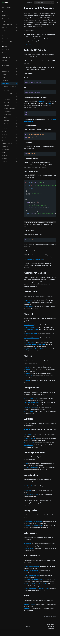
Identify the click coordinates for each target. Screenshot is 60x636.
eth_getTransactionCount (31, 570)
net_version (27, 373)
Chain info (10, 105)
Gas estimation (10, 111)
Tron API (9, 152)
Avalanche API (9, 83)
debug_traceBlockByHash (31, 398)
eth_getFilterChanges (29, 438)
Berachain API (9, 149)
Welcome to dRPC (6, 7)
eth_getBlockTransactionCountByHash (34, 344)
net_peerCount (28, 376)
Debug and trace (10, 97)
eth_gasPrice (27, 490)
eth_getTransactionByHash (31, 566)
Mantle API (9, 129)
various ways (41, 101)
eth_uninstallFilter (29, 443)
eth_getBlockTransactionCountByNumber (35, 349)
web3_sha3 (27, 608)
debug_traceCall (28, 411)
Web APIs (9, 27)
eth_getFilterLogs (28, 445)
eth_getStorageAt (28, 306)
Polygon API (9, 123)
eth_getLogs (27, 429)
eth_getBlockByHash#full (31, 329)
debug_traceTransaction (30, 407)
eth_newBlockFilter (29, 342)
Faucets (4, 36)
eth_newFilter (27, 434)
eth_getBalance (28, 300)
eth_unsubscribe (28, 548)
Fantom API (9, 146)
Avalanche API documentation (35, 259)
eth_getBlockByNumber (30, 333)
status (27, 626)
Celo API (9, 140)
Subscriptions (10, 120)
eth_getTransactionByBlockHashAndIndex (35, 584)
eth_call (26, 463)
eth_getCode (27, 302)
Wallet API (9, 61)
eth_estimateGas (28, 486)
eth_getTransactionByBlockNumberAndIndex (36, 588)
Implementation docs (9, 24)
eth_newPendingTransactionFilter (33, 579)
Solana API (9, 77)
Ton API (9, 132)
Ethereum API (9, 69)
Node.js (49, 103)
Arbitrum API (9, 74)
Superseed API (9, 126)
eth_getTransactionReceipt (31, 575)
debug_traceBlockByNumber (31, 402)
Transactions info (10, 94)
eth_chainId (27, 367)
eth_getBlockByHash (29, 327)
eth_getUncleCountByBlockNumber (33, 525)
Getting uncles (10, 114)
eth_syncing (27, 380)
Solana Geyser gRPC (7, 41)
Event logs (10, 102)
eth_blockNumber (29, 325)
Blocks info (10, 91)
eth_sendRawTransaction (31, 467)
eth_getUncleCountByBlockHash (33, 521)
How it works (9, 15)
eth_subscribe (27, 543)
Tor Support (5, 39)
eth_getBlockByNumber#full (31, 338)
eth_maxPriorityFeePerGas (31, 494)
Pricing (9, 21)
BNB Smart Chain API (9, 143)
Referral (4, 33)
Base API (9, 138)
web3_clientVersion (29, 604)
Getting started (9, 18)
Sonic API (9, 158)
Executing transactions (10, 108)
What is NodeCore (6, 49)
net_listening (27, 369)
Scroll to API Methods (30, 45)
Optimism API (9, 71)
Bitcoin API (9, 135)
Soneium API (9, 155)
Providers (9, 30)
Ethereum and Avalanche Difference (10, 87)
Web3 (10, 117)
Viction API (9, 161)
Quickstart (4, 52)
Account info (10, 100)
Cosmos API (9, 80)
